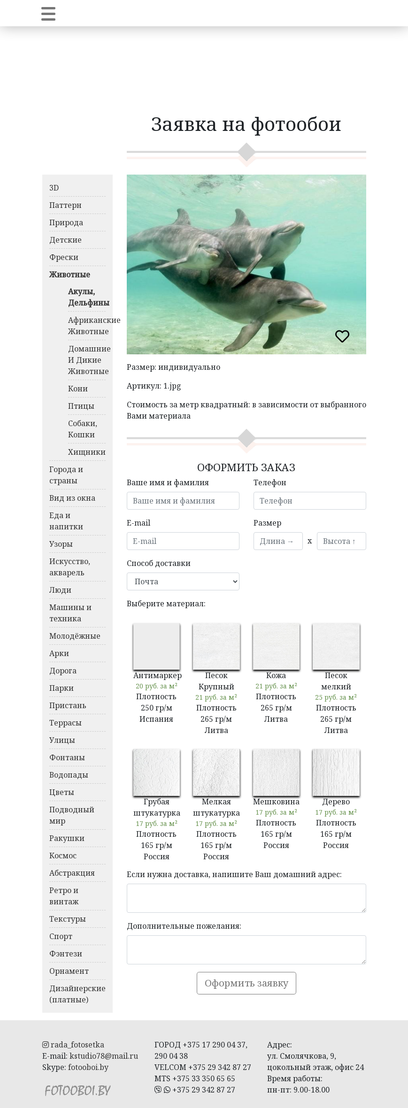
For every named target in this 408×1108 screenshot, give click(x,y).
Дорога (63, 670)
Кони (78, 388)
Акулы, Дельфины (87, 297)
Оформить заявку (246, 983)
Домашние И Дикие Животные (87, 360)
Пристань (67, 705)
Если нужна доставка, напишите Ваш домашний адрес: (234, 874)
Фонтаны (67, 757)
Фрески (63, 257)
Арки (59, 653)
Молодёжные (74, 636)
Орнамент (69, 971)
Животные (69, 274)
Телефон (270, 482)
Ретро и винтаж (63, 896)
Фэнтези (65, 953)
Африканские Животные (87, 325)
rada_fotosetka (73, 1044)
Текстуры (67, 919)
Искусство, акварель (69, 567)
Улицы (62, 740)
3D (54, 188)
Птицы (81, 406)
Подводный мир (71, 815)
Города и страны (66, 475)
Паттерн (65, 205)
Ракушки (67, 838)
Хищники (87, 452)
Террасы (65, 723)
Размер (267, 523)
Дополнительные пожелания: (184, 926)
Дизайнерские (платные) (77, 994)
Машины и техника (70, 613)
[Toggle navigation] (48, 13)
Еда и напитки (66, 521)
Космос (63, 855)
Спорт (60, 936)
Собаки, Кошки (82, 429)
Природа (66, 222)
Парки (61, 688)
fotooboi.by (88, 1067)
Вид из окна (72, 498)
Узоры (61, 544)
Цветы (61, 792)
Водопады (68, 775)
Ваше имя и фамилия (168, 482)
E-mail (138, 523)
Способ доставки (159, 563)
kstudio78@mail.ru (103, 1056)
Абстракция (72, 873)
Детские (65, 240)
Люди (60, 590)
